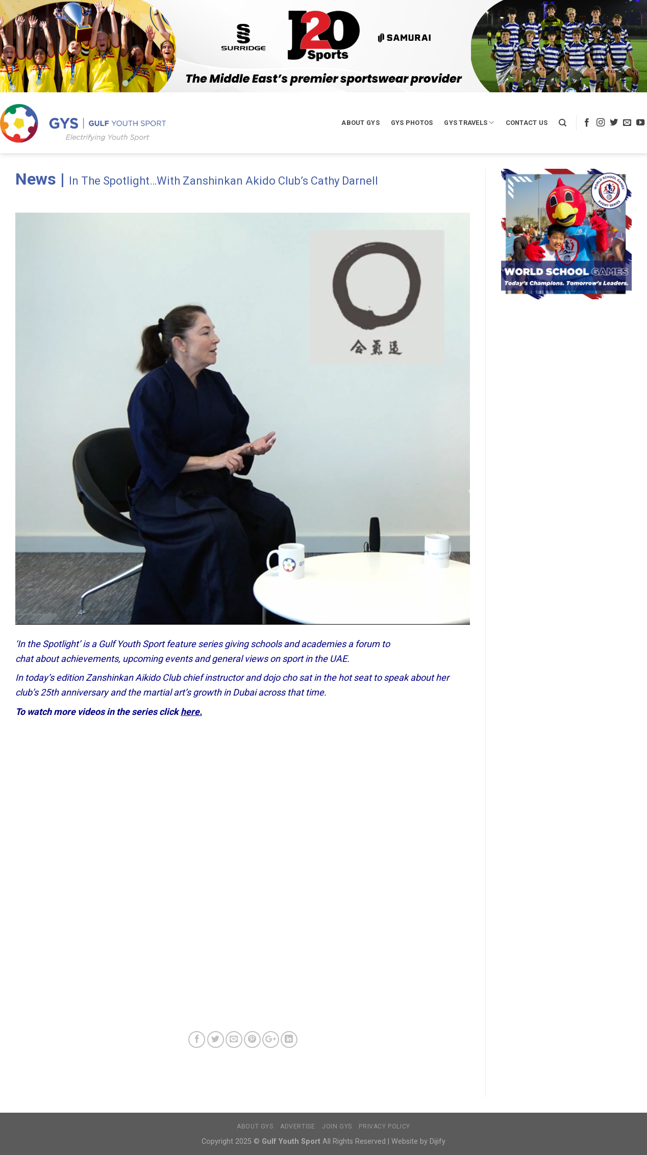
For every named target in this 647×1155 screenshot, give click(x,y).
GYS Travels (469, 122)
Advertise (297, 1126)
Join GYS (337, 1126)
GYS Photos (412, 122)
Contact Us (527, 122)
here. (191, 711)
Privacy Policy (384, 1126)
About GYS (360, 122)
